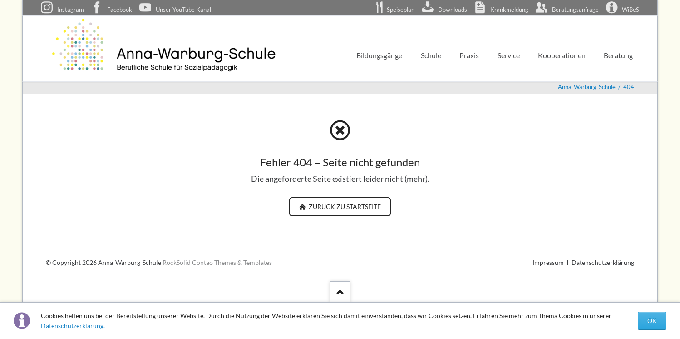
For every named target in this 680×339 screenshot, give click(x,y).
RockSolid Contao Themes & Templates (217, 262)
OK (652, 320)
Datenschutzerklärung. (73, 325)
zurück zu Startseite (344, 206)
